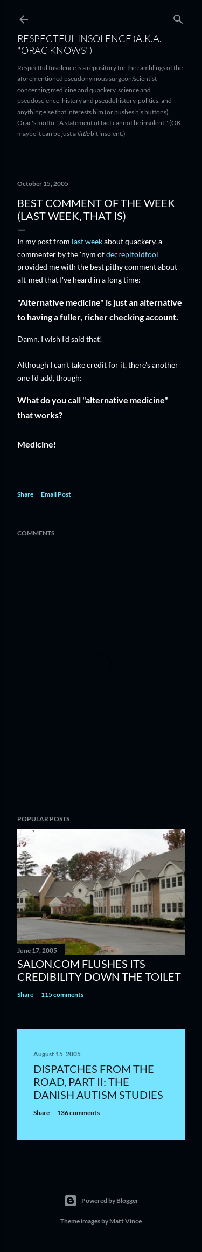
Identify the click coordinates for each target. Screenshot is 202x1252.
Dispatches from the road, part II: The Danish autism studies (98, 1081)
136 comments (78, 1113)
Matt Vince (125, 1221)
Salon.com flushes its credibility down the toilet (99, 970)
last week (87, 241)
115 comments (62, 994)
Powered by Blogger (101, 1200)
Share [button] (25, 494)
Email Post (56, 494)
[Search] (178, 16)
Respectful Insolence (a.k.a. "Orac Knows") (89, 44)
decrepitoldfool (132, 254)
